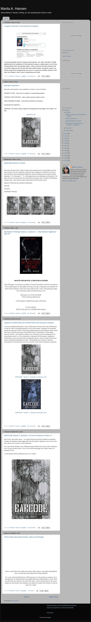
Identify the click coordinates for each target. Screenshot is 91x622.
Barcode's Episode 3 (12, 85)
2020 (65, 138)
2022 (65, 136)
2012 (65, 158)
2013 (65, 155)
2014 (65, 153)
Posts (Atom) (15, 600)
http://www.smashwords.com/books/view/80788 (60, 607)
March (68, 128)
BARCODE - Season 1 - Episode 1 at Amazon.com (31, 377)
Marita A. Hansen (77, 167)
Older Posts (53, 597)
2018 (65, 143)
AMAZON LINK (31, 114)
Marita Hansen (65, 52)
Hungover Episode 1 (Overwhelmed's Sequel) (21, 26)
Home (6, 18)
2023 (65, 133)
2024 (65, 110)
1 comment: (31, 590)
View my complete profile (69, 180)
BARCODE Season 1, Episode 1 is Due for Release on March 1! (28, 435)
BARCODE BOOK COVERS (14, 163)
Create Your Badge (66, 56)
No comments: (32, 76)
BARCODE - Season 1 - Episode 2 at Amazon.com (31, 412)
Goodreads (50, 612)
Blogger (49, 617)
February (68, 130)
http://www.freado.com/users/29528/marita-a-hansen (61, 605)
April (67, 112)
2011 (65, 160)
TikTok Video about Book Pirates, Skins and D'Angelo (24, 537)
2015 (65, 150)
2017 (65, 145)
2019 (65, 141)
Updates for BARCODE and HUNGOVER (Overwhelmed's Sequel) (29, 323)
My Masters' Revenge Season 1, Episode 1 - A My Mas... (74, 124)
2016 (65, 148)
